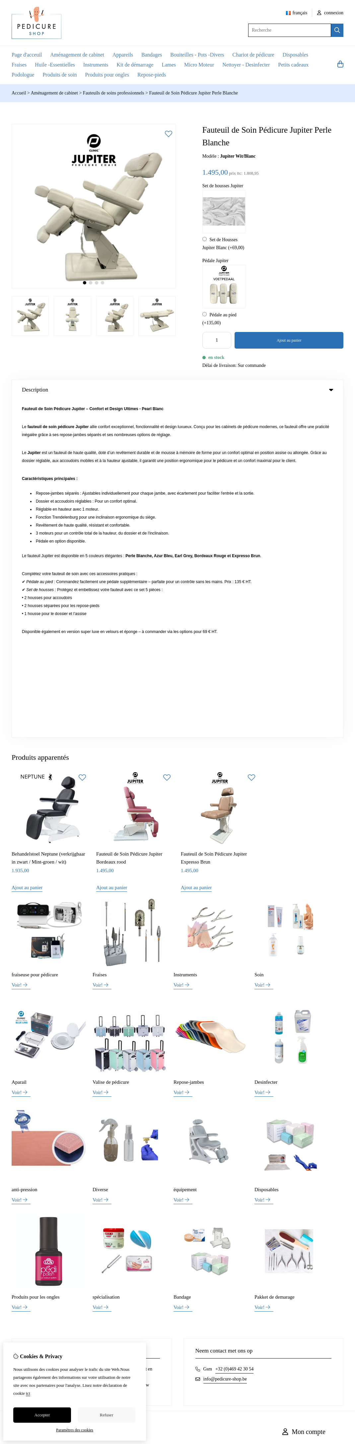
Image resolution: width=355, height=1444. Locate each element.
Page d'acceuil (27, 55)
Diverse (100, 852)
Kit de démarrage (134, 65)
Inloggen (290, 1108)
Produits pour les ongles (36, 959)
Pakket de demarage (274, 959)
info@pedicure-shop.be (225, 1041)
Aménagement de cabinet (77, 55)
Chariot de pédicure (253, 55)
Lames (169, 65)
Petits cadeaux (293, 65)
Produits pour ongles (107, 75)
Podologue (23, 75)
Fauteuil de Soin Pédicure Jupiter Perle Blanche (193, 92)
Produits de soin (59, 75)
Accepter (42, 1414)
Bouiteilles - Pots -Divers (197, 55)
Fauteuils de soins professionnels (113, 92)
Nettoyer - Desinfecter (246, 65)
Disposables (295, 55)
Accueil (19, 92)
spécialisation (106, 959)
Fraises (19, 65)
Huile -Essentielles (55, 65)
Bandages (151, 55)
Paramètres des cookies (74, 1430)
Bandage (182, 959)
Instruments (95, 65)
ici (28, 1393)
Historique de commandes (306, 1120)
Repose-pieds (151, 75)
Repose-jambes (189, 744)
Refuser (106, 1414)
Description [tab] (177, 390)
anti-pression (24, 852)
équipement (185, 852)
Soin (259, 637)
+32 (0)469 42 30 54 (234, 1031)
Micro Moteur (199, 65)
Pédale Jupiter (215, 260)
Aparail (19, 744)
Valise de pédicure (111, 744)
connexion (330, 12)
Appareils (122, 55)
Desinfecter (265, 744)
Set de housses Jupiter (222, 185)
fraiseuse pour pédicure (35, 637)
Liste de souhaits (298, 1131)
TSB (339, 1172)
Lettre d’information (301, 1142)
